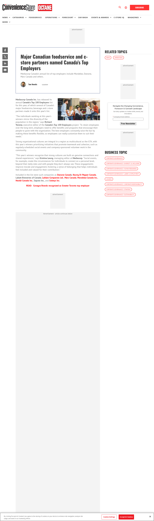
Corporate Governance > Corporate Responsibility (124, 184)
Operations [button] (51, 17)
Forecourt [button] (67, 17)
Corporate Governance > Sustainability (120, 194)
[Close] (150, 516)
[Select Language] (126, 7)
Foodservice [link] (35, 17)
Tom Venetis (32, 84)
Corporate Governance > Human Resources (121, 169)
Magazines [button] (133, 17)
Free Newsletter (128, 124)
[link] (5, 50)
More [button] (5, 22)
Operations (118, 57)
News (108, 57)
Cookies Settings (109, 517)
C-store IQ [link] (119, 17)
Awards (109, 179)
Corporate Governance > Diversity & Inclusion (122, 163)
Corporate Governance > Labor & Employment (122, 174)
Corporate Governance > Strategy (118, 189)
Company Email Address (121, 117)
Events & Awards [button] (100, 17)
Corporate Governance (114, 158)
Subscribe (139, 7)
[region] (77, 517)
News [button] (5, 17)
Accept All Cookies (126, 517)
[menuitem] (7, 17)
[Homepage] (27, 7)
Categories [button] (18, 17)
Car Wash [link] (83, 17)
